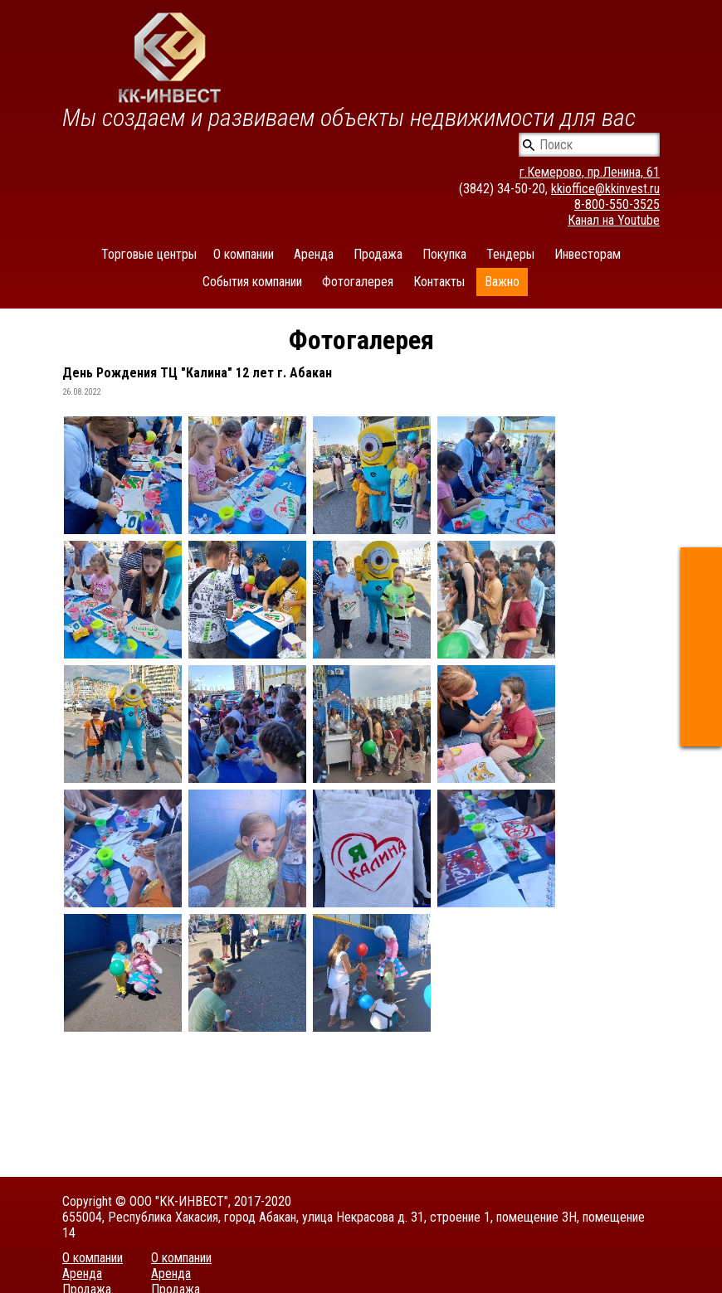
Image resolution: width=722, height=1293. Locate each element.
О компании (243, 254)
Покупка (444, 254)
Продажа (378, 254)
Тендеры (510, 254)
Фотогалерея (357, 281)
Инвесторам (587, 254)
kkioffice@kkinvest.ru (605, 189)
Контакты (439, 281)
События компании (252, 281)
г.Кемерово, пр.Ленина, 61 (590, 172)
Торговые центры (149, 254)
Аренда (314, 254)
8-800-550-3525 (617, 204)
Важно (502, 281)
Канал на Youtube (614, 220)
